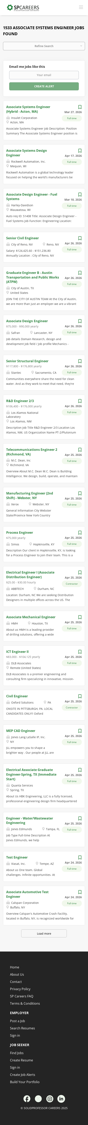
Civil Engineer (17, 696)
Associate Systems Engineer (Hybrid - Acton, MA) (28, 109)
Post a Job (17, 1021)
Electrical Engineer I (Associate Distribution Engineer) (30, 574)
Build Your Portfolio (25, 1082)
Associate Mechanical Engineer (30, 617)
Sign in (15, 1067)
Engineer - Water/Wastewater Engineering (29, 820)
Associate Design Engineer (27, 321)
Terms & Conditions (25, 1003)
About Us (17, 974)
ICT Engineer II (17, 651)
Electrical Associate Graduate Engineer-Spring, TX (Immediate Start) (31, 774)
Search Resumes (22, 1028)
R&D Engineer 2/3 (20, 401)
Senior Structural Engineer (27, 361)
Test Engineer (17, 857)
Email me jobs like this (27, 66)
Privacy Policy (20, 989)
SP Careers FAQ (21, 996)
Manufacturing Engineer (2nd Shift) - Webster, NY (29, 495)
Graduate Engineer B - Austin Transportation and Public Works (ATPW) (32, 277)
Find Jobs (17, 1053)
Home (14, 967)
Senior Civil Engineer (22, 238)
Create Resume (21, 1060)
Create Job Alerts (22, 1074)
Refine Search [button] (44, 46)
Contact (16, 981)
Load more (44, 933)
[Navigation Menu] (81, 7)
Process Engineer (19, 532)
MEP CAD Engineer (20, 731)
